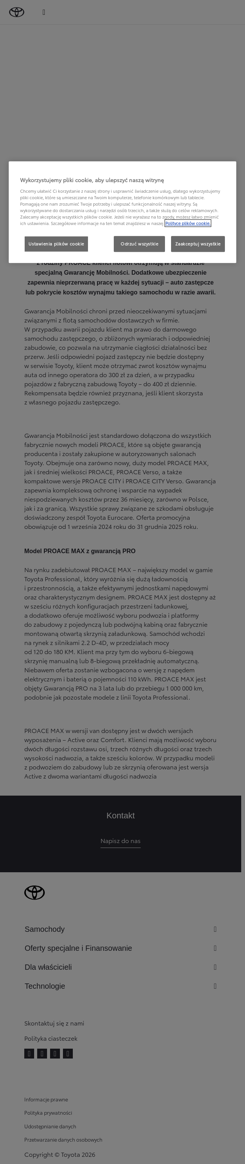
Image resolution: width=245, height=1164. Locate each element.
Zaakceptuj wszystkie (198, 244)
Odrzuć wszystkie (139, 244)
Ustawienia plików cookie (56, 244)
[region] (122, 212)
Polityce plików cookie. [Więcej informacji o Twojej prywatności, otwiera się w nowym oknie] (187, 223)
